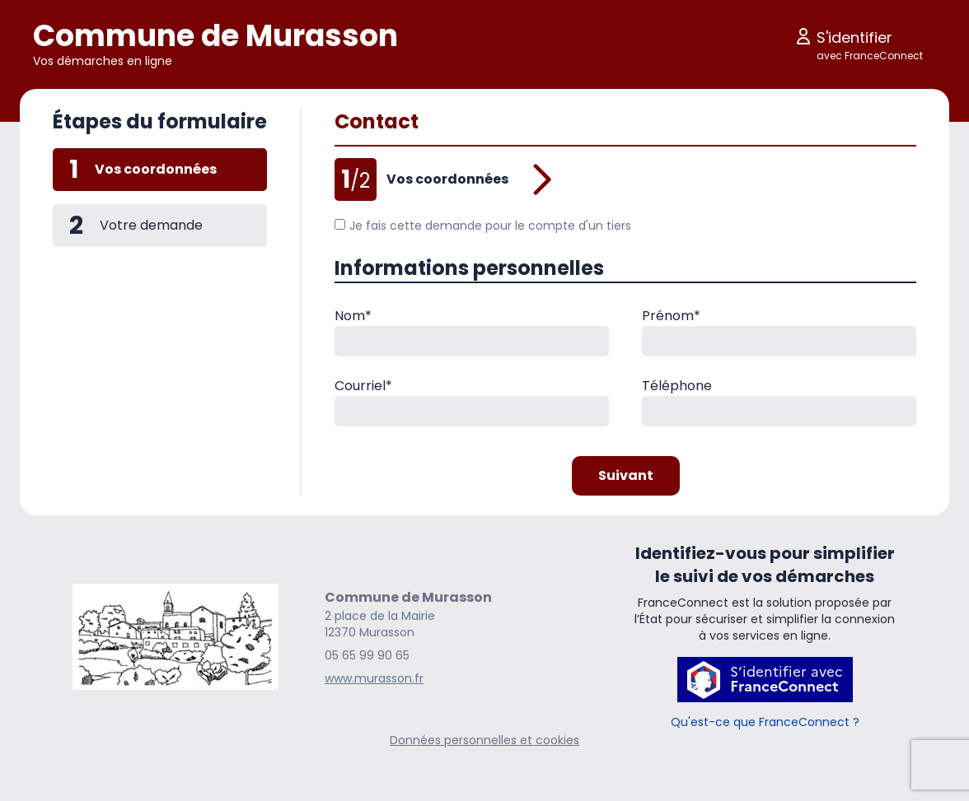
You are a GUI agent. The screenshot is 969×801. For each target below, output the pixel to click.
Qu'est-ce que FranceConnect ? (765, 722)
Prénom (671, 315)
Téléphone (677, 385)
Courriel (363, 385)
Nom (353, 315)
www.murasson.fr (374, 678)
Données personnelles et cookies (484, 740)
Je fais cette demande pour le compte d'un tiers (483, 225)
